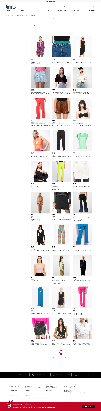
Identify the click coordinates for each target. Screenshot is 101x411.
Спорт (8, 10)
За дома (76, 10)
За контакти (27, 390)
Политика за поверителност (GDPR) (33, 387)
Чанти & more (62, 10)
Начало (7, 15)
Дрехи (12, 15)
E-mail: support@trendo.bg (69, 387)
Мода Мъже (36, 10)
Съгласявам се (88, 406)
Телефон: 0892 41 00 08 (69, 386)
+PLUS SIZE (92, 10)
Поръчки (11, 387)
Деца (48, 10)
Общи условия (28, 386)
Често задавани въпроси (14, 386)
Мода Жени (21, 10)
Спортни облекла (19, 15)
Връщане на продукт (13, 390)
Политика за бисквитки (30, 389)
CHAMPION (32, 15)
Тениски (26, 15)
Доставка (11, 389)
